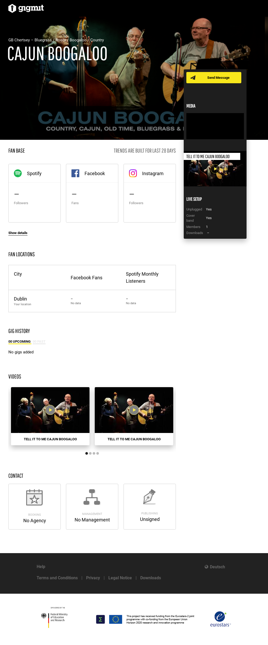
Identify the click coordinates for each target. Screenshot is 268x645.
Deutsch (217, 566)
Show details (17, 233)
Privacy (93, 577)
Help (41, 566)
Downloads (150, 577)
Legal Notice (120, 577)
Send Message (218, 78)
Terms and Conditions (57, 577)
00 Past (39, 341)
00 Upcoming (19, 341)
